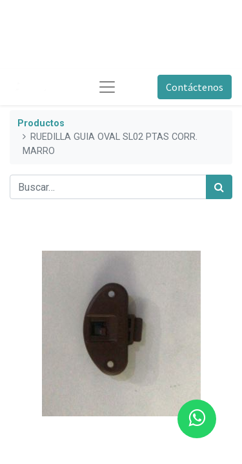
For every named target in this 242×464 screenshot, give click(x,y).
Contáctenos (194, 87)
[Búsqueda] (219, 187)
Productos (41, 123)
